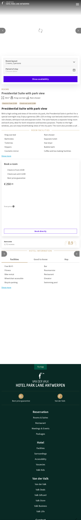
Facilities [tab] (14, 259)
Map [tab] (66, 259)
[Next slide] (78, 30)
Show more (6, 287)
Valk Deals (40, 489)
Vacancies (40, 464)
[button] (4, 254)
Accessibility (40, 459)
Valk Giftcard (40, 495)
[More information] (13, 206)
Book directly (40, 231)
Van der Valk (40, 484)
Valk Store (40, 500)
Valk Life (40, 511)
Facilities (40, 448)
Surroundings (40, 453)
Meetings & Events (40, 428)
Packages (40, 433)
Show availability (40, 79)
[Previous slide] (3, 30)
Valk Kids (40, 469)
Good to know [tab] (40, 259)
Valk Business (40, 505)
